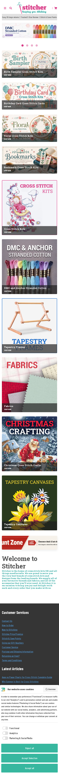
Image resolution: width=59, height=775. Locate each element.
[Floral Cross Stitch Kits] (29, 128)
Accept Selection (29, 758)
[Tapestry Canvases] (29, 502)
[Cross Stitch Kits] (29, 207)
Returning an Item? (11, 655)
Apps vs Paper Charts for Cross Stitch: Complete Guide (27, 677)
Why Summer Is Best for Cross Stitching (20, 681)
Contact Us (7, 620)
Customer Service (10, 647)
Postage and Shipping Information (17, 651)
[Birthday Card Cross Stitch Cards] (29, 96)
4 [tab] (37, 45)
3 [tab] (32, 45)
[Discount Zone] (29, 543)
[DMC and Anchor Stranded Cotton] (29, 266)
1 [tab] (22, 45)
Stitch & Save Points (11, 638)
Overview (50, 689)
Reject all (29, 748)
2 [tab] (27, 45)
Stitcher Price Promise (12, 633)
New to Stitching (9, 629)
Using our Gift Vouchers (13, 642)
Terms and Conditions (12, 660)
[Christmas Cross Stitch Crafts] (29, 443)
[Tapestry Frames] (29, 325)
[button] (10, 8)
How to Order (8, 625)
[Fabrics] (29, 384)
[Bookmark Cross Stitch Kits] (29, 160)
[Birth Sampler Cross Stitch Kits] (29, 64)
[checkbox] (10, 728)
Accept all (29, 768)
